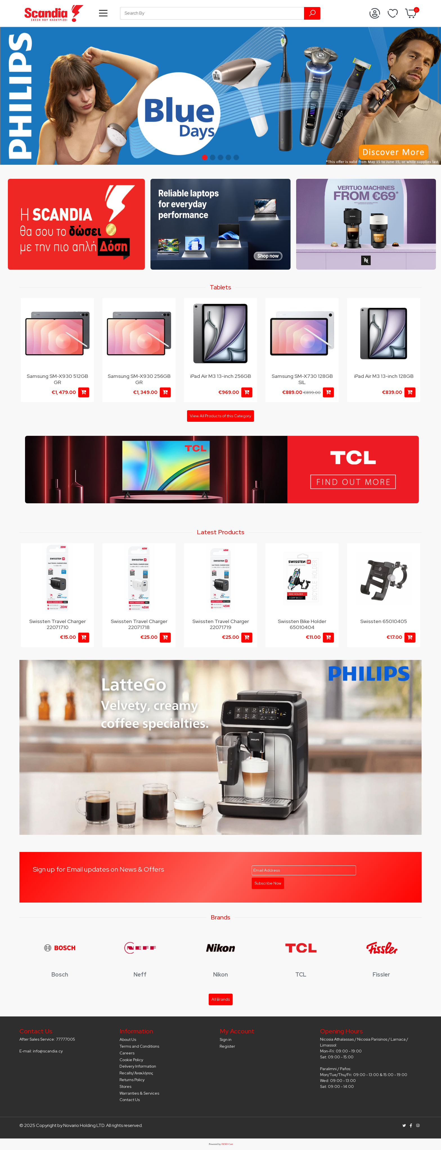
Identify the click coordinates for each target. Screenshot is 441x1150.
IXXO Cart (227, 1144)
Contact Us (130, 1099)
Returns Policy (132, 1079)
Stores (125, 1086)
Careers (127, 1053)
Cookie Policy (131, 1059)
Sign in (225, 1039)
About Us (128, 1039)
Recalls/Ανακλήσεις (136, 1072)
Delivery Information (138, 1066)
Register (227, 1046)
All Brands (221, 999)
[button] (205, 157)
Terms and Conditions (139, 1046)
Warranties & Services (139, 1093)
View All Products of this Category (220, 415)
